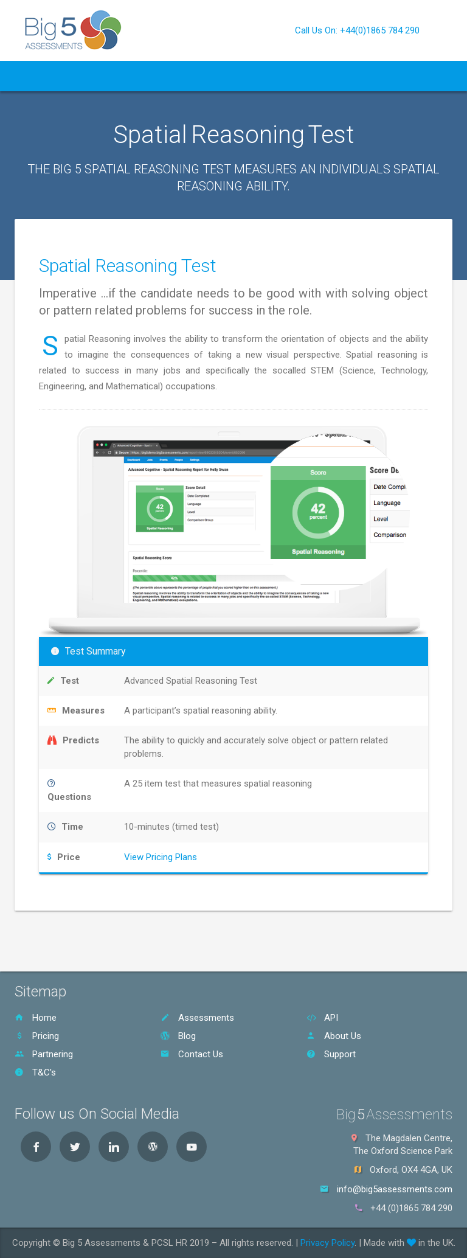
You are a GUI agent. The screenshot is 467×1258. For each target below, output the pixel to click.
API (154, 76)
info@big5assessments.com (394, 1189)
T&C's (35, 1072)
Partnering (44, 1054)
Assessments (197, 1017)
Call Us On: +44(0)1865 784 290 (357, 30)
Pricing (192, 76)
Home (35, 76)
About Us (281, 76)
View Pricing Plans (160, 857)
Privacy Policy (327, 1242)
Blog (231, 76)
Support (331, 1054)
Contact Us (344, 76)
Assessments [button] (97, 76)
